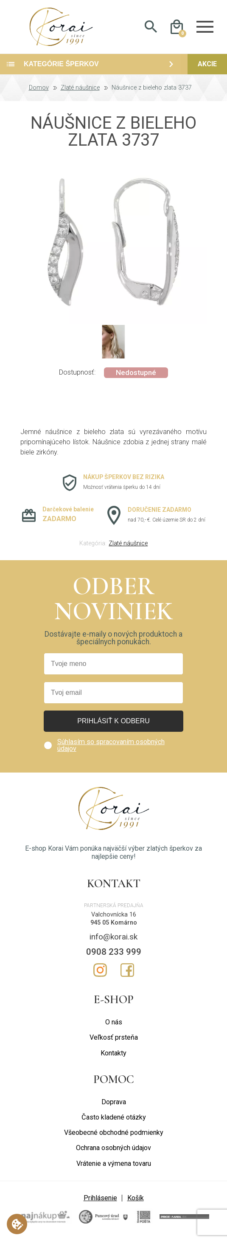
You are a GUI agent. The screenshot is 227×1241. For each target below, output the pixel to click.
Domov (39, 90)
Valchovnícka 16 (113, 916)
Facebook (127, 972)
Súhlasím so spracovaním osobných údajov (111, 747)
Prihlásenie (100, 1200)
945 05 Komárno (113, 924)
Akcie (207, 66)
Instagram (100, 972)
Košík (135, 1200)
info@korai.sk (113, 939)
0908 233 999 (113, 954)
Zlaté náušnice (80, 90)
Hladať (151, 28)
